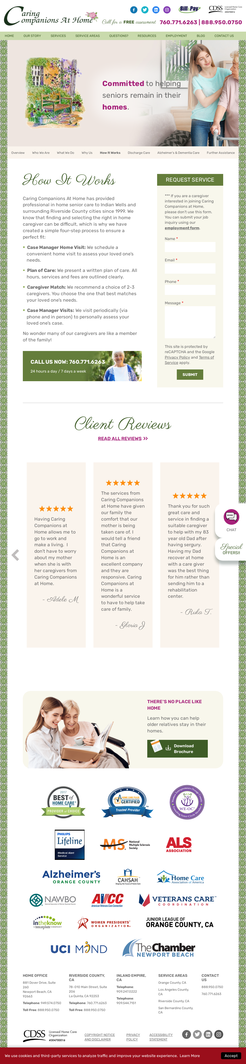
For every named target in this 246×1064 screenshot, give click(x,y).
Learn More (190, 1055)
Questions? (118, 36)
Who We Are (40, 153)
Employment (176, 36)
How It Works (110, 153)
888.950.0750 (221, 22)
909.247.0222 (127, 991)
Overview (18, 153)
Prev (16, 555)
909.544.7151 (126, 1003)
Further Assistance (221, 153)
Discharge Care (139, 153)
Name (170, 238)
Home (9, 36)
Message (173, 303)
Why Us (87, 153)
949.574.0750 (51, 1003)
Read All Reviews (120, 438)
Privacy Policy (177, 357)
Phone (170, 281)
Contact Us (224, 36)
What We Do (65, 153)
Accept (231, 1055)
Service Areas (87, 36)
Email (170, 260)
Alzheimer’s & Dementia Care (178, 153)
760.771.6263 (178, 22)
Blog (201, 36)
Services (58, 36)
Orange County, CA (172, 982)
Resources (147, 36)
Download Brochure (184, 748)
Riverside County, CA (173, 1001)
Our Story (32, 36)
